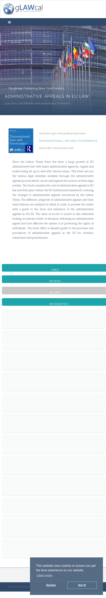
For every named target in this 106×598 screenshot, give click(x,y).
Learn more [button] (44, 575)
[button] (9, 22)
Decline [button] (51, 585)
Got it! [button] (82, 585)
